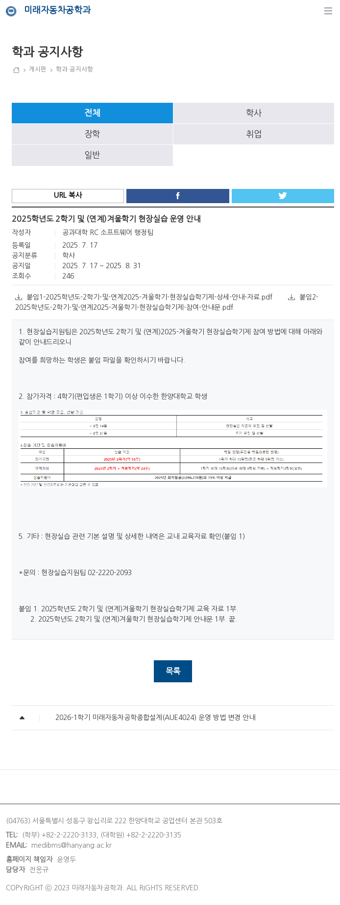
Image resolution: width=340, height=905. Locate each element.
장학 (92, 134)
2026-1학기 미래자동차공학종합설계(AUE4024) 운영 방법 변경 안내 (155, 717)
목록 (173, 671)
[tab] (92, 113)
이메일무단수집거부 (107, 786)
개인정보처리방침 (31, 786)
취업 (254, 134)
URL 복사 (67, 195)
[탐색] (328, 11)
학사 (254, 113)
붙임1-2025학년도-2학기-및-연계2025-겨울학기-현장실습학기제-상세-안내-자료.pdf (144, 297)
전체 (92, 113)
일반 (92, 155)
